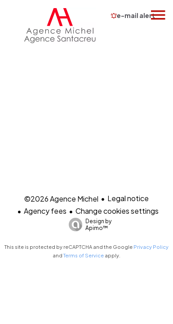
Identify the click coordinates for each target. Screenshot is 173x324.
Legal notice (128, 198)
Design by (87, 224)
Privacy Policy (151, 247)
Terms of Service (83, 255)
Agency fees (45, 211)
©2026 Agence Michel (61, 198)
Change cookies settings (117, 211)
